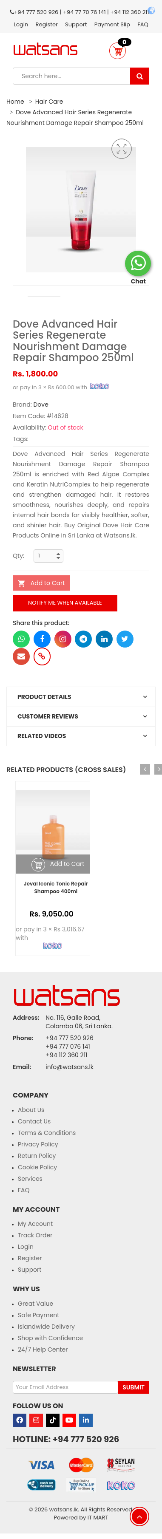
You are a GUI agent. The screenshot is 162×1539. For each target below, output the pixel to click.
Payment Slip (112, 24)
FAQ (142, 24)
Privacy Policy (38, 1144)
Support (76, 24)
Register (47, 24)
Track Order (35, 1235)
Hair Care (49, 101)
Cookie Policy (37, 1167)
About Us (31, 1110)
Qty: (18, 556)
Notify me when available (65, 603)
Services (30, 1178)
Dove (40, 404)
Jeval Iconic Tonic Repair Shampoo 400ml (56, 887)
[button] (117, 50)
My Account (35, 1223)
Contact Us (34, 1121)
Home (15, 101)
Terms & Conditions (47, 1133)
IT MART (98, 1518)
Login (21, 24)
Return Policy (37, 1155)
